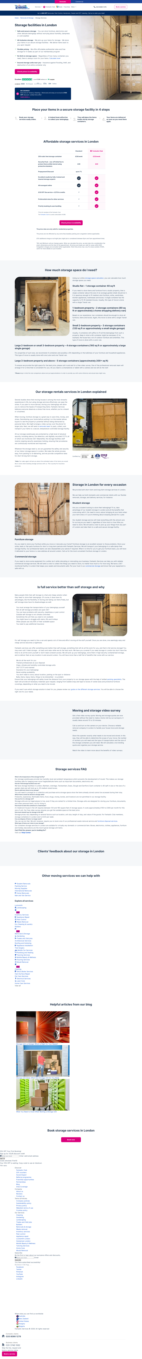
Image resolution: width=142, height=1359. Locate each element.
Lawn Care (20, 981)
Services (38, 7)
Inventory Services (71, 913)
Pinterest (19, 1272)
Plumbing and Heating (24, 953)
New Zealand (22, 1319)
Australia (20, 1316)
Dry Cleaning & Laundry (23, 924)
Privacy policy (21, 1206)
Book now (71, 1140)
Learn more (25, 97)
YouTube (19, 1274)
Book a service (121, 7)
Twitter (18, 1269)
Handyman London (23, 1241)
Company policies (23, 1201)
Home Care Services (22, 983)
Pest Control (21, 919)
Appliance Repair (22, 917)
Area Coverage (22, 1187)
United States (22, 1321)
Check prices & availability (27, 72)
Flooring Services (23, 960)
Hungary (20, 1324)
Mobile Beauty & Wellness (26, 957)
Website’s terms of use (24, 1208)
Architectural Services (23, 941)
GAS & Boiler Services (24, 971)
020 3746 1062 (13, 1345)
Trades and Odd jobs (24, 938)
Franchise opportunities (25, 1180)
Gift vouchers (21, 1172)
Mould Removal (22, 962)
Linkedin (19, 1279)
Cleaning (71, 968)
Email (36, 1258)
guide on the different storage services (85, 689)
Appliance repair (22, 1236)
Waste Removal (22, 922)
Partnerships (21, 1182)
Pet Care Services (21, 976)
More (73, 7)
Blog (18, 1184)
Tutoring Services (23, 955)
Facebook (20, 1267)
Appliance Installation (24, 945)
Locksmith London (23, 1239)
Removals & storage (23, 1227)
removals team (44, 426)
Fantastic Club (50, 7)
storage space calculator (94, 278)
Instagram (20, 1276)
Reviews (19, 1194)
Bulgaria (20, 1326)
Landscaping (21, 908)
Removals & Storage (71, 932)
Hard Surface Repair (22, 974)
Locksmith (18, 905)
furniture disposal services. (108, 821)
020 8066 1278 (101, 7)
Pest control (20, 1234)
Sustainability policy (23, 1203)
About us (19, 1191)
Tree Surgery (19, 948)
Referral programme (23, 1177)
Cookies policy (21, 1210)
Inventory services (23, 1232)
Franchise (67, 7)
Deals (60, 7)
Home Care (20, 1248)
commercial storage (92, 566)
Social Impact (21, 1175)
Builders (18, 927)
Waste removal (21, 1229)
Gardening (20, 936)
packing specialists (114, 679)
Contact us (20, 1196)
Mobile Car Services (25, 950)
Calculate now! (54, 58)
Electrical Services (23, 979)
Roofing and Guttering (23, 943)
